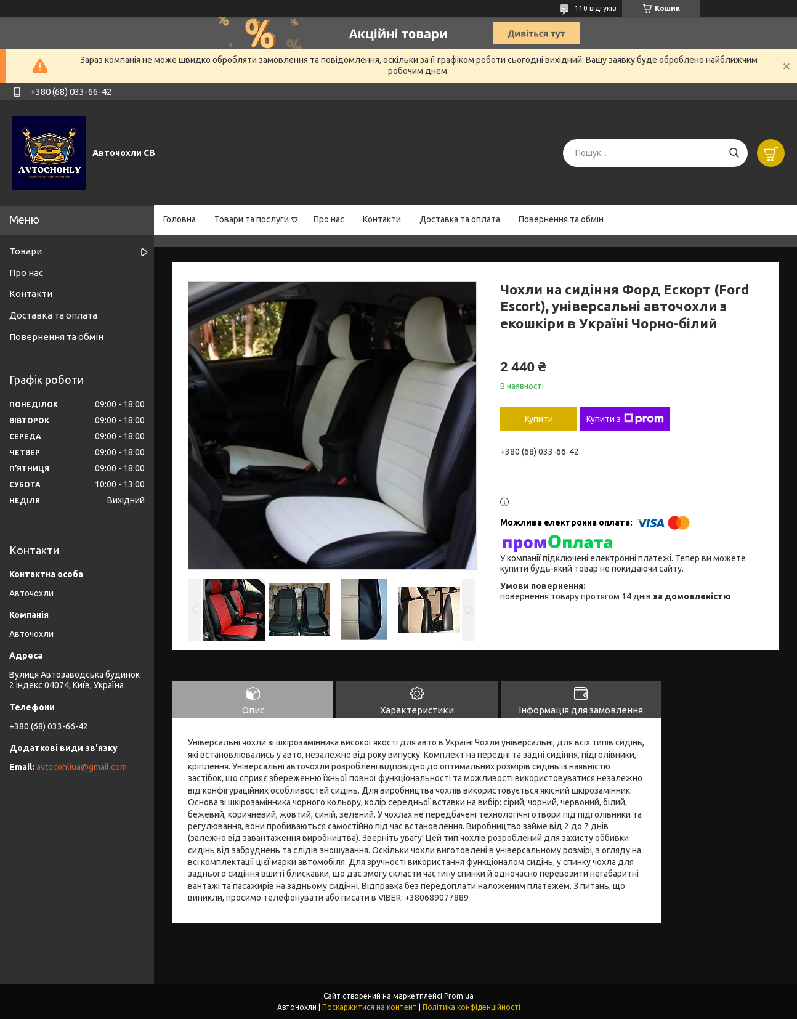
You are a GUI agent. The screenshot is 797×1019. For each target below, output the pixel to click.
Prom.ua (459, 996)
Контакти (382, 219)
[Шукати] (734, 153)
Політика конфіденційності (471, 1007)
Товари (25, 251)
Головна (179, 219)
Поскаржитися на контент (369, 1007)
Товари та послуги (251, 219)
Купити (539, 419)
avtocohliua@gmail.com (81, 767)
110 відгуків (595, 8)
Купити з (625, 418)
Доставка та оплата (459, 219)
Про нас (329, 219)
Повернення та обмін (561, 219)
